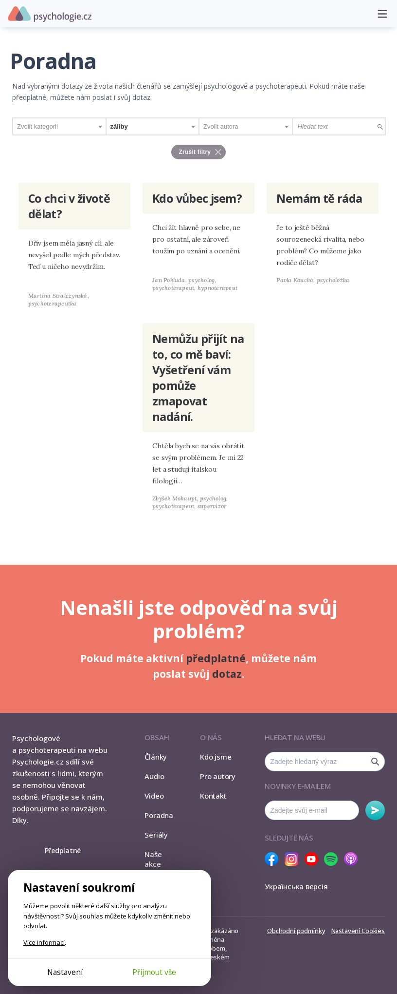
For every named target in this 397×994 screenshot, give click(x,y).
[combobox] (59, 126)
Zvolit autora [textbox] (220, 126)
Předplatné (63, 850)
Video (153, 796)
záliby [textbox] (119, 126)
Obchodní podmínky (296, 930)
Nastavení (65, 972)
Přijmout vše (154, 972)
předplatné (216, 658)
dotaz (227, 674)
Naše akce (153, 859)
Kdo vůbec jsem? (197, 198)
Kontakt (213, 796)
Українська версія (296, 886)
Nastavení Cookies (358, 930)
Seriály (155, 835)
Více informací (44, 942)
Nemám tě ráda (319, 198)
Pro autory (217, 776)
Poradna (158, 815)
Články (155, 757)
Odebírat (375, 810)
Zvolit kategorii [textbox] (37, 126)
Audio (154, 776)
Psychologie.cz (49, 14)
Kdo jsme (215, 757)
